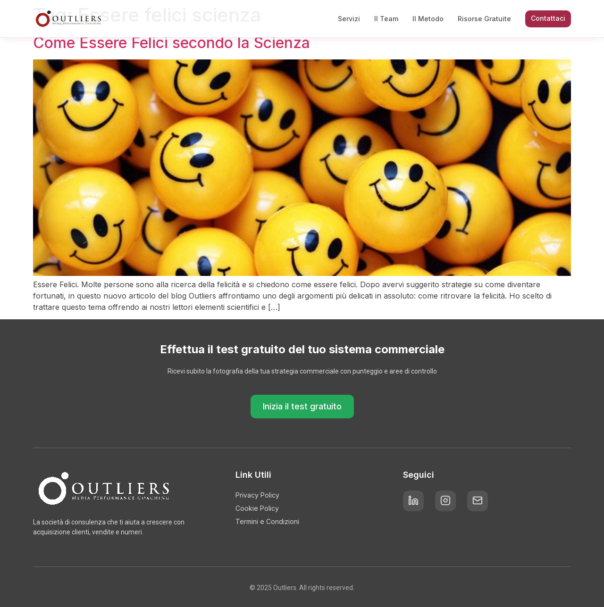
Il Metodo (428, 19)
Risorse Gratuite (484, 19)
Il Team (386, 19)
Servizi (349, 19)
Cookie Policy (257, 508)
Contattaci (548, 18)
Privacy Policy (257, 495)
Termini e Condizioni (267, 521)
